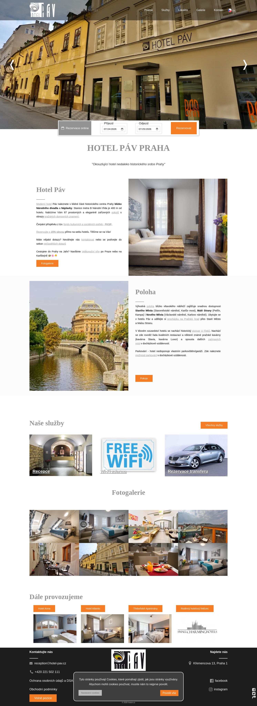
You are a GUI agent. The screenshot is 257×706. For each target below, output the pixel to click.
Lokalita (183, 10)
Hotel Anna (44, 608)
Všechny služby (214, 425)
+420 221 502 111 (84, 10)
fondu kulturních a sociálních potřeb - (87, 224)
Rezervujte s (50, 232)
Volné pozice (43, 698)
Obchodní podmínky (43, 689)
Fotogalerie (47, 263)
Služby (165, 10)
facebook (219, 680)
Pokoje (148, 10)
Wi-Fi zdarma (113, 471)
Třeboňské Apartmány (145, 608)
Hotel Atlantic (93, 608)
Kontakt (218, 10)
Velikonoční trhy (91, 251)
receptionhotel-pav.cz (47, 663)
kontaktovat (87, 239)
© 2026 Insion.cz (128, 702)
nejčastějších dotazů (55, 243)
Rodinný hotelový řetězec (195, 608)
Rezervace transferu (188, 471)
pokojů (115, 212)
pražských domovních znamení (61, 216)
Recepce (41, 471)
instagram (218, 689)
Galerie (200, 10)
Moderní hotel (44, 204)
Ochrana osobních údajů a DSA (51, 680)
